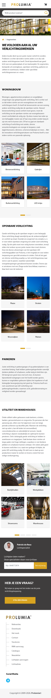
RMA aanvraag (18, 647)
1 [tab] (22, 215)
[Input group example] (19, 565)
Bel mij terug (40, 566)
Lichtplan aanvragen (20, 660)
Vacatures (16, 642)
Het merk (15, 633)
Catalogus (16, 651)
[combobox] (25, 13)
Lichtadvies (16, 664)
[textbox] (25, 13)
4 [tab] (34, 535)
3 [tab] (28, 535)
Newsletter (16, 655)
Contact (15, 638)
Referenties (16, 625)
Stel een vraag (20, 600)
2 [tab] (28, 215)
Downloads (16, 629)
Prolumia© (36, 693)
